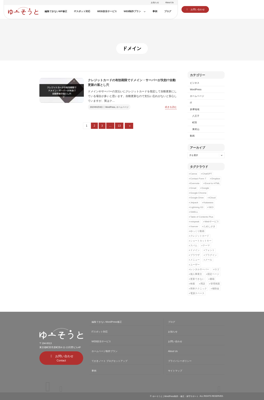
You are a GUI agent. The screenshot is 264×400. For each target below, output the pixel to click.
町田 (194, 122)
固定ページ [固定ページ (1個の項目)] (213, 274)
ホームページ (122, 107)
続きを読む (171, 107)
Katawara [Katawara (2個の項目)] (208, 202)
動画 (192, 135)
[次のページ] (129, 126)
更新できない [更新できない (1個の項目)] (197, 279)
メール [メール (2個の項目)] (208, 260)
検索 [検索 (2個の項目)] (192, 283)
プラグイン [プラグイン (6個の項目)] (211, 255)
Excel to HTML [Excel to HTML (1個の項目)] (212, 183)
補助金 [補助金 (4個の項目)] (215, 288)
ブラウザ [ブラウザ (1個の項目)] (195, 255)
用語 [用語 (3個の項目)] (202, 283)
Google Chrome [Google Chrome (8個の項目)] (198, 193)
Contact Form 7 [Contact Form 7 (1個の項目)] (198, 178)
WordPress (110, 107)
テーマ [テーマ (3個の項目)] (206, 245)
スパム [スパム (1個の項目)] (193, 245)
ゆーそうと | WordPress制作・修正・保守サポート (176, 396)
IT (191, 102)
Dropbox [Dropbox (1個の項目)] (215, 178)
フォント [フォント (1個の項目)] (209, 250)
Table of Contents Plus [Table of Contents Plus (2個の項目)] (201, 217)
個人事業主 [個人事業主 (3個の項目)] (196, 274)
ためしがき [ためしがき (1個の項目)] (209, 226)
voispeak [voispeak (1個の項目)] (194, 221)
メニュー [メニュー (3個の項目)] (195, 260)
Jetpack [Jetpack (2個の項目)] (194, 202)
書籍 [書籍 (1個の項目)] (212, 279)
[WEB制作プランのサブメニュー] (145, 11)
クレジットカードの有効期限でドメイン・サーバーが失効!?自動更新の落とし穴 (132, 82)
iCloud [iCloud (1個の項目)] (212, 197)
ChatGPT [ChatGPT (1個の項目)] (207, 173)
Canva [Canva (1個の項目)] (193, 173)
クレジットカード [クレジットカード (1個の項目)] (199, 236)
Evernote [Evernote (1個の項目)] (194, 183)
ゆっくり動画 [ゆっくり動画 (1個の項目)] (197, 231)
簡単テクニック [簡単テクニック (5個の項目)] (198, 288)
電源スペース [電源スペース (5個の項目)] (197, 293)
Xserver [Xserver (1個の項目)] (194, 226)
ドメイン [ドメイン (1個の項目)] (195, 250)
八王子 (195, 116)
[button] (195, 9)
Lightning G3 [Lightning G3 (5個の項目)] (196, 207)
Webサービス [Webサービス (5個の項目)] (212, 221)
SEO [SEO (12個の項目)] (211, 207)
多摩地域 (194, 109)
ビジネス (194, 83)
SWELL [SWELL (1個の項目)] (194, 212)
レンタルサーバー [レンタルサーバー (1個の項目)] (199, 269)
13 (119, 125)
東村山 (195, 129)
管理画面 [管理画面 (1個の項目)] (215, 283)
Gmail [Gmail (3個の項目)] (193, 188)
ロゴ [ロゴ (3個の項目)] (216, 269)
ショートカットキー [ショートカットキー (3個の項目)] (200, 240)
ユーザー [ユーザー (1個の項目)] (195, 264)
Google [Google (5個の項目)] (205, 188)
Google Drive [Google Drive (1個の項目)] (197, 197)
